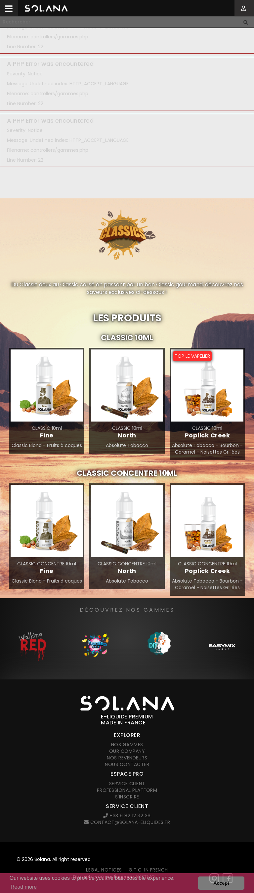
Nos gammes (127, 744)
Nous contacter (127, 764)
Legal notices (104, 870)
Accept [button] (221, 883)
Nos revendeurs (127, 757)
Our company (127, 751)
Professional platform (127, 790)
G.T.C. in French (148, 870)
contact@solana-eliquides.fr (127, 822)
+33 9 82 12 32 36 (127, 815)
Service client (127, 783)
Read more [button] (24, 887)
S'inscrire (127, 796)
